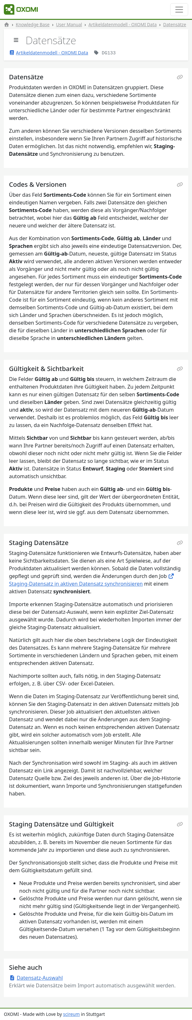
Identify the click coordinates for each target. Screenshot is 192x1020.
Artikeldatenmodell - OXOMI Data (122, 24)
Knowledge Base (32, 24)
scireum (71, 1014)
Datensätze (174, 24)
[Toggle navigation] (179, 9)
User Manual (69, 24)
